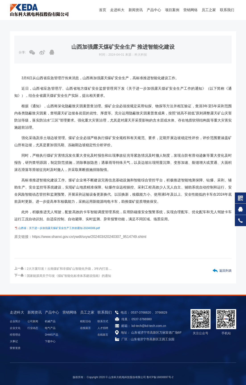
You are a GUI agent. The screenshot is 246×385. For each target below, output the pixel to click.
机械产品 (50, 321)
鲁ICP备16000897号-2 (160, 377)
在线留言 (85, 328)
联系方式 (102, 321)
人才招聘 (102, 328)
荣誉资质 (15, 348)
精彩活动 (85, 321)
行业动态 (32, 328)
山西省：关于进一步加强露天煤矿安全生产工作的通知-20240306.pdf (59, 228)
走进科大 (117, 10)
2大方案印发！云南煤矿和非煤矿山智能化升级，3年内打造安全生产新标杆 (70, 268)
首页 (102, 10)
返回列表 (225, 270)
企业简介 (15, 321)
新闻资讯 (135, 10)
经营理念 (15, 334)
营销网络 (190, 10)
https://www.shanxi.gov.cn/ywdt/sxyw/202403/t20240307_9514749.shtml (89, 237)
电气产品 (50, 328)
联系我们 (227, 10)
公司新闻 (32, 321)
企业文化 (15, 328)
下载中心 (50, 341)
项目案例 (172, 10)
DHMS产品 (51, 334)
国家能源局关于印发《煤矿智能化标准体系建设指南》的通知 (69, 276)
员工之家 (209, 10)
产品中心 (154, 10)
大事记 (14, 341)
